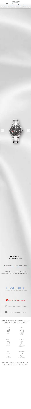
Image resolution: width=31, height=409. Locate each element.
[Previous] (2, 130)
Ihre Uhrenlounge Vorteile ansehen (16, 312)
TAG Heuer (15, 7)
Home (5, 7)
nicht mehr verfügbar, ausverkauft (16, 300)
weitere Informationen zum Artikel (17, 306)
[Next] (28, 130)
